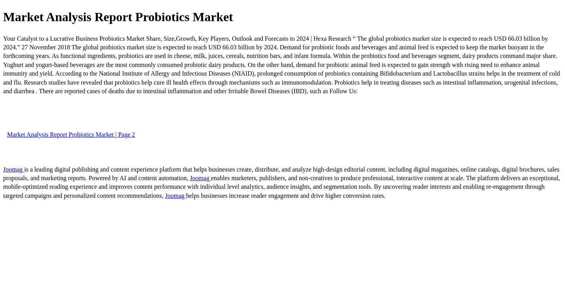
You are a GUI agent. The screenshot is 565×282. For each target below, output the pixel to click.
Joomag (13, 169)
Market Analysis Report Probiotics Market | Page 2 (71, 134)
